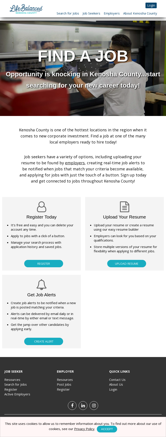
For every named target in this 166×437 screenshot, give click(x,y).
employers (75, 162)
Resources (12, 379)
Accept (107, 429)
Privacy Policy (84, 429)
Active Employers (17, 394)
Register (43, 264)
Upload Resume (126, 264)
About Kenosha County (140, 13)
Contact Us (117, 379)
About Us (116, 384)
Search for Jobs (68, 13)
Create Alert (43, 341)
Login (151, 5)
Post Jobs (64, 384)
